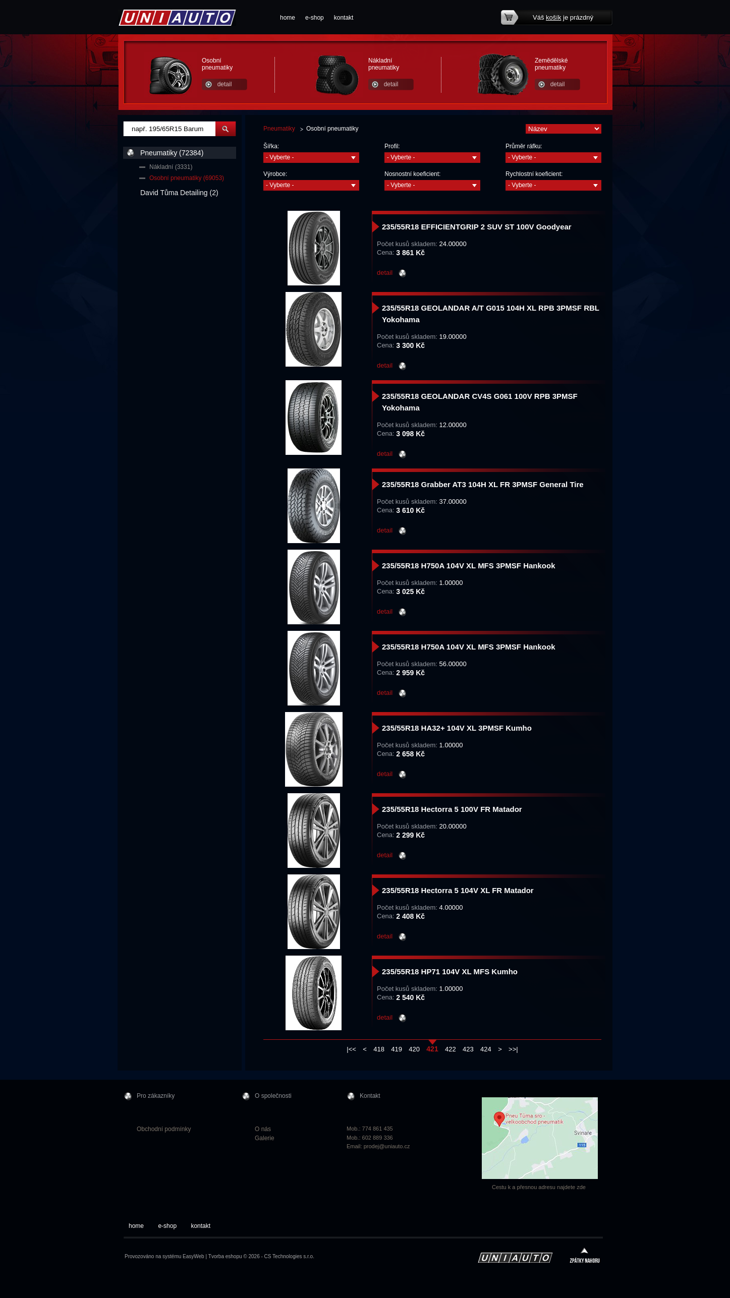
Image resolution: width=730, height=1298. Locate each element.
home (287, 17)
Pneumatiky (279, 128)
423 (468, 1049)
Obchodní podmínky (164, 1129)
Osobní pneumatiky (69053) (186, 178)
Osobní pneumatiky (217, 64)
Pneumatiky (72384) (171, 153)
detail (224, 84)
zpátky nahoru (585, 1256)
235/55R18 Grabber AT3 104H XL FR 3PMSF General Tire (483, 484)
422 (450, 1049)
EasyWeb (193, 1256)
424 (485, 1049)
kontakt (344, 17)
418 (378, 1049)
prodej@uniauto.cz (387, 1146)
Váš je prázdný (563, 17)
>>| (513, 1049)
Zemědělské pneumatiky (551, 64)
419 (396, 1049)
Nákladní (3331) (170, 166)
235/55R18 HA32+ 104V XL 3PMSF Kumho (457, 728)
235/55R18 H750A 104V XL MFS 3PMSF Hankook (468, 565)
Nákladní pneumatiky (383, 64)
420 (414, 1049)
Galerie (264, 1138)
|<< (351, 1049)
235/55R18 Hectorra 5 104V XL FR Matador (458, 890)
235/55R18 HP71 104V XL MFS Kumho (450, 971)
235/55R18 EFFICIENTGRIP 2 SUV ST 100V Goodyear (477, 226)
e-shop (314, 17)
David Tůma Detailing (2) (179, 193)
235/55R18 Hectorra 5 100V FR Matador (452, 809)
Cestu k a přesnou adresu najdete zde (539, 1187)
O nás (263, 1129)
